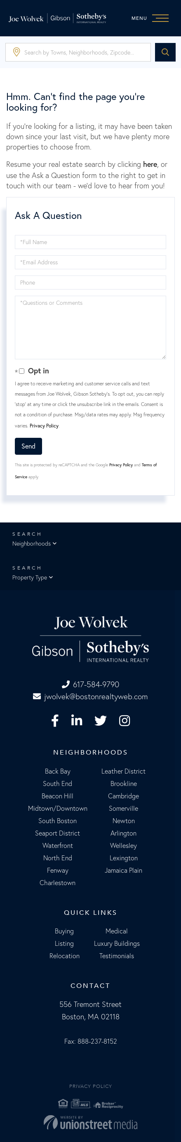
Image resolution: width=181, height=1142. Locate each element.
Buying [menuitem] (64, 931)
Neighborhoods (31, 543)
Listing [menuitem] (64, 943)
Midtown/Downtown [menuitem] (57, 808)
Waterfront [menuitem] (57, 845)
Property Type (29, 577)
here (150, 164)
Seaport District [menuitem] (57, 833)
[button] (165, 52)
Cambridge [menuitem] (123, 796)
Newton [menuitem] (124, 821)
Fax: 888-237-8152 (90, 1041)
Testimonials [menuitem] (116, 956)
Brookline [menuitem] (123, 783)
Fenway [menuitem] (57, 870)
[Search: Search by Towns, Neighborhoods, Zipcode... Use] (78, 52)
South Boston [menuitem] (57, 821)
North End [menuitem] (57, 858)
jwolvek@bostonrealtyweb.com (90, 696)
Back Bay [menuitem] (58, 771)
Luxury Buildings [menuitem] (117, 943)
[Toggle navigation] (152, 18)
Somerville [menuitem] (123, 808)
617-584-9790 (90, 684)
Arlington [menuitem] (123, 833)
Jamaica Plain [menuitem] (123, 870)
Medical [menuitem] (117, 931)
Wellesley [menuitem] (123, 845)
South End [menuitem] (57, 783)
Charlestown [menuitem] (57, 882)
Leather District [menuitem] (123, 771)
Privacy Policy (44, 426)
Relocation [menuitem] (64, 956)
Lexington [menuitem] (124, 858)
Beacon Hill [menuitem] (57, 796)
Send (28, 446)
